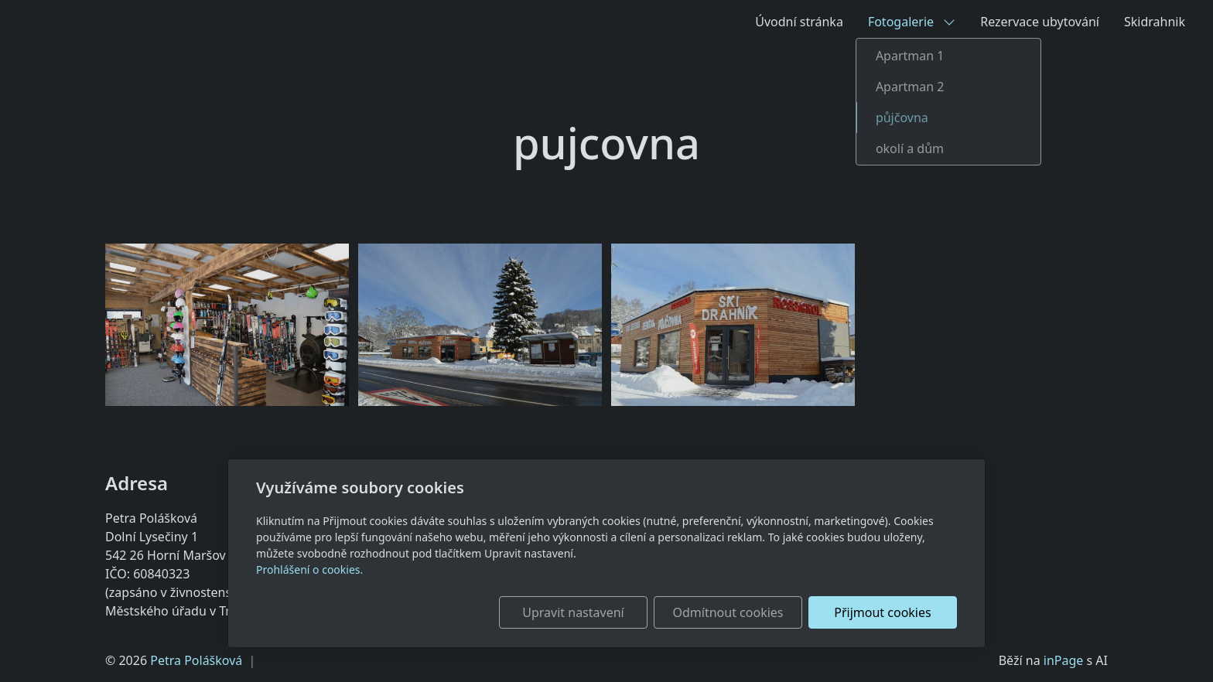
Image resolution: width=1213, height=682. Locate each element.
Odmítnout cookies (728, 612)
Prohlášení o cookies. (309, 569)
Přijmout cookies (882, 612)
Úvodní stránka (799, 21)
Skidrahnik (1154, 21)
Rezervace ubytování (1039, 21)
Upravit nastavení (573, 612)
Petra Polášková (196, 660)
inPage (1064, 660)
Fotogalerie (911, 21)
